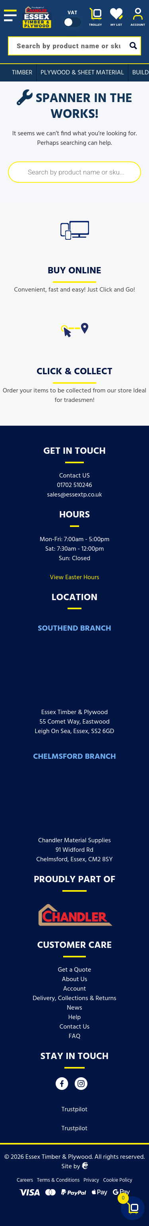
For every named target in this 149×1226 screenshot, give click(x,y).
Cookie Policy (117, 1180)
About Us (74, 979)
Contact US (74, 476)
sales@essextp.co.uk (74, 495)
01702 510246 (74, 485)
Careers (25, 1180)
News (74, 1008)
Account (74, 989)
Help (74, 1017)
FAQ (75, 1036)
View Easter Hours (74, 577)
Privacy (91, 1180)
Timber (22, 73)
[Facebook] (62, 1086)
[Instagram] (81, 1086)
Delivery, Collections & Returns (74, 998)
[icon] (74, 228)
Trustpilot (75, 1110)
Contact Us (74, 1027)
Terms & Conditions (58, 1180)
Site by (74, 1167)
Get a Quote (74, 970)
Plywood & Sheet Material (82, 73)
